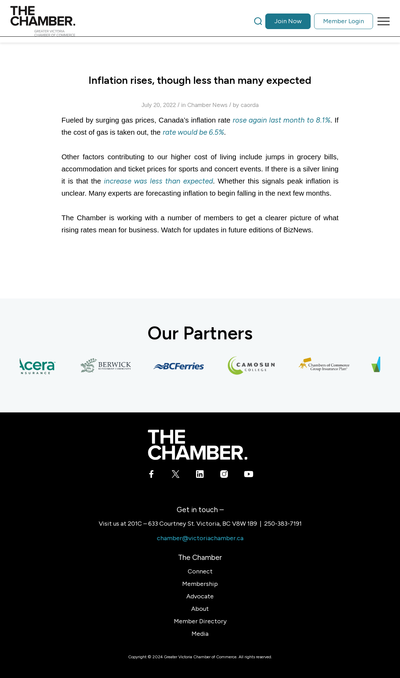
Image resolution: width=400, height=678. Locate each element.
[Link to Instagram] (224, 475)
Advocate (200, 596)
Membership (200, 584)
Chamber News (207, 104)
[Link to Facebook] (151, 475)
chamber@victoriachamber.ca (200, 538)
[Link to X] (176, 475)
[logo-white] (197, 445)
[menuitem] (313, 21)
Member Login (343, 21)
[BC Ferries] (181, 366)
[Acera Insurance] (36, 366)
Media (200, 633)
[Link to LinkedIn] (200, 475)
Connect (200, 571)
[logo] (42, 21)
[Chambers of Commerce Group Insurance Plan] (327, 366)
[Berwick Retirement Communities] (109, 366)
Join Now (288, 21)
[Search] (258, 21)
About (200, 609)
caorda (250, 104)
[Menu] (381, 21)
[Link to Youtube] (248, 475)
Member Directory (200, 621)
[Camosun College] (254, 366)
